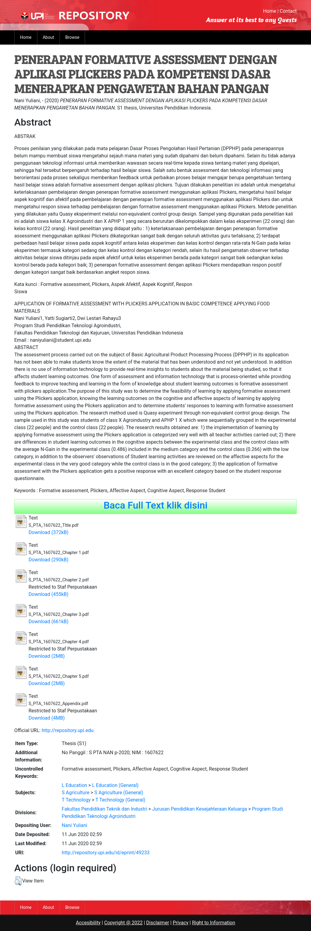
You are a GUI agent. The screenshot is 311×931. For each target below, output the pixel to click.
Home (269, 11)
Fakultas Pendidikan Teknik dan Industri (104, 809)
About (48, 37)
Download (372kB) (48, 532)
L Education (74, 785)
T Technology (76, 800)
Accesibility (88, 923)
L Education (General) (115, 785)
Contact (288, 11)
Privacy (181, 923)
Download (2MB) (47, 656)
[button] (18, 881)
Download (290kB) (48, 560)
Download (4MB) (47, 718)
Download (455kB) (48, 594)
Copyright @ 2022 (123, 923)
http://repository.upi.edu (68, 730)
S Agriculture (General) (118, 792)
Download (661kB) (48, 621)
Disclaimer (157, 923)
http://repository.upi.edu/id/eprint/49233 (105, 852)
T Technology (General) (120, 800)
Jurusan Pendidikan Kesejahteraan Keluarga (199, 809)
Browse (72, 37)
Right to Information (213, 923)
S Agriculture (75, 792)
